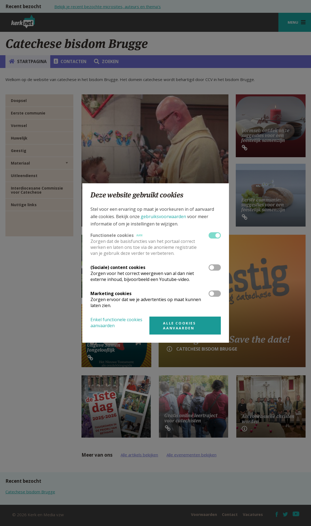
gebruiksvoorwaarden (163, 216)
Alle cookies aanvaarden (179, 325)
